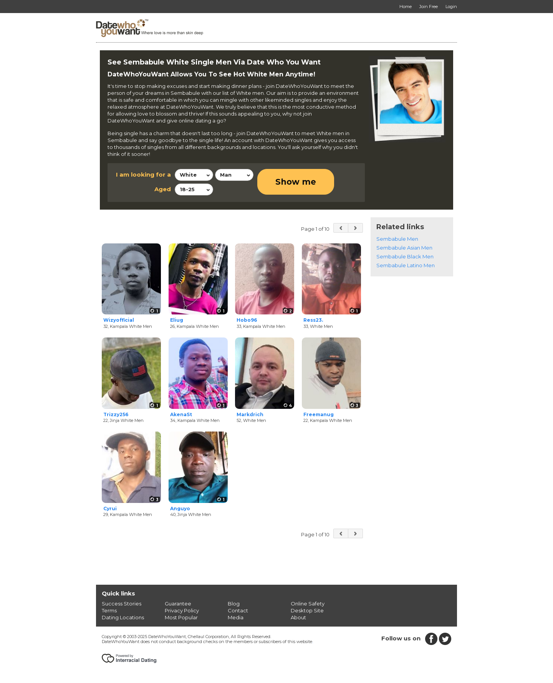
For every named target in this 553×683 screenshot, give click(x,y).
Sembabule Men (397, 239)
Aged (162, 189)
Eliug (176, 320)
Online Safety (308, 603)
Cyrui (110, 508)
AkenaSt (181, 414)
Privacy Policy (182, 610)
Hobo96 (247, 320)
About (298, 617)
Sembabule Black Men (405, 256)
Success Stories (121, 603)
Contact (238, 610)
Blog (234, 603)
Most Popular (181, 617)
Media (235, 617)
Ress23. (313, 320)
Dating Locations (123, 617)
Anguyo (180, 508)
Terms (109, 610)
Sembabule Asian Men (404, 248)
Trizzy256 (115, 414)
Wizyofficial (118, 320)
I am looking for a (143, 174)
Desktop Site (307, 610)
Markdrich (250, 414)
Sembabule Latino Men (405, 265)
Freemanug (318, 414)
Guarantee (178, 603)
